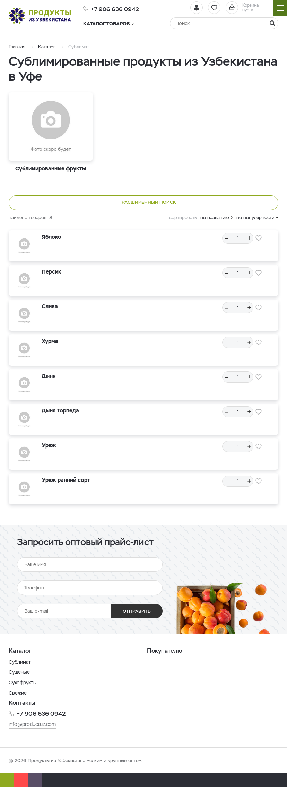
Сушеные (19, 672)
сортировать (183, 217)
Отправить (137, 611)
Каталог (46, 47)
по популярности (255, 217)
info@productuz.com (32, 724)
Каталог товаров (108, 23)
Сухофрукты (23, 682)
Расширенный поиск (143, 202)
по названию (214, 217)
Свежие (18, 693)
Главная (17, 47)
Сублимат (20, 662)
